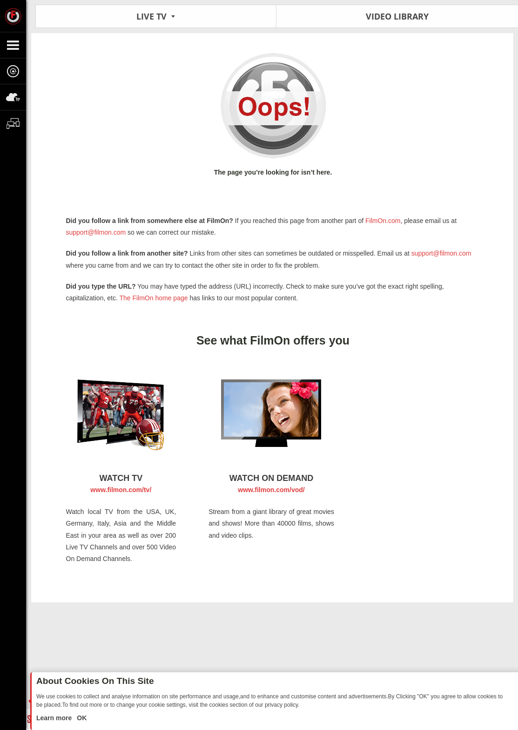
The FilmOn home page (153, 298)
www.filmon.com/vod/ (271, 489)
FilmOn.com (381, 220)
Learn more (55, 718)
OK (81, 718)
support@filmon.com (96, 232)
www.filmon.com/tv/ (120, 489)
